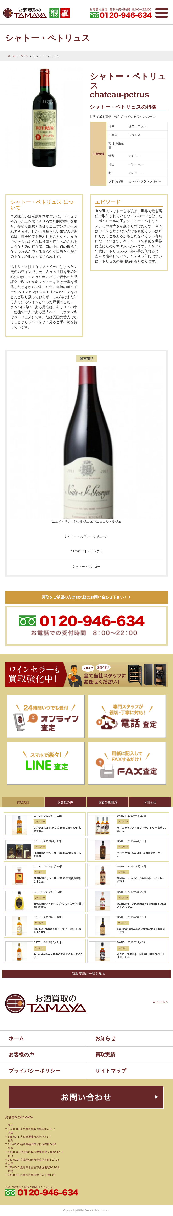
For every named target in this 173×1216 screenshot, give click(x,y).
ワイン (24, 56)
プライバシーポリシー (34, 1071)
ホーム (12, 56)
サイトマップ (110, 1071)
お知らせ (105, 1038)
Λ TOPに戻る (160, 1002)
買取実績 (105, 1054)
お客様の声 (21, 1054)
